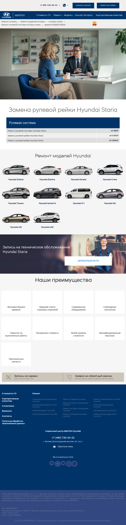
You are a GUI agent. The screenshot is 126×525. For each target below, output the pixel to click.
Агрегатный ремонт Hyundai (45, 414)
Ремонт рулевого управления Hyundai (75, 404)
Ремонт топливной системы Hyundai (75, 415)
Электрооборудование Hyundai (103, 406)
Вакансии (36, 24)
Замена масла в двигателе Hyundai (105, 415)
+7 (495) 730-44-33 (63, 438)
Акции (47, 24)
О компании (9, 24)
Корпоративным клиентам (109, 15)
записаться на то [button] (88, 261)
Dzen (57, 463)
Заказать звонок (83, 5)
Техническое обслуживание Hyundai (45, 400)
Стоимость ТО (43, 15)
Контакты (23, 24)
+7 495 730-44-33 (48, 5)
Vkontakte (51, 463)
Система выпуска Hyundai (104, 411)
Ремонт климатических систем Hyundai (106, 400)
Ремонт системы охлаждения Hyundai (75, 410)
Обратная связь (63, 447)
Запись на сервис (108, 5)
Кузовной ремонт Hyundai (44, 411)
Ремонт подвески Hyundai (74, 399)
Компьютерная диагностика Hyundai (45, 406)
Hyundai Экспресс (84, 15)
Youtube (63, 463)
